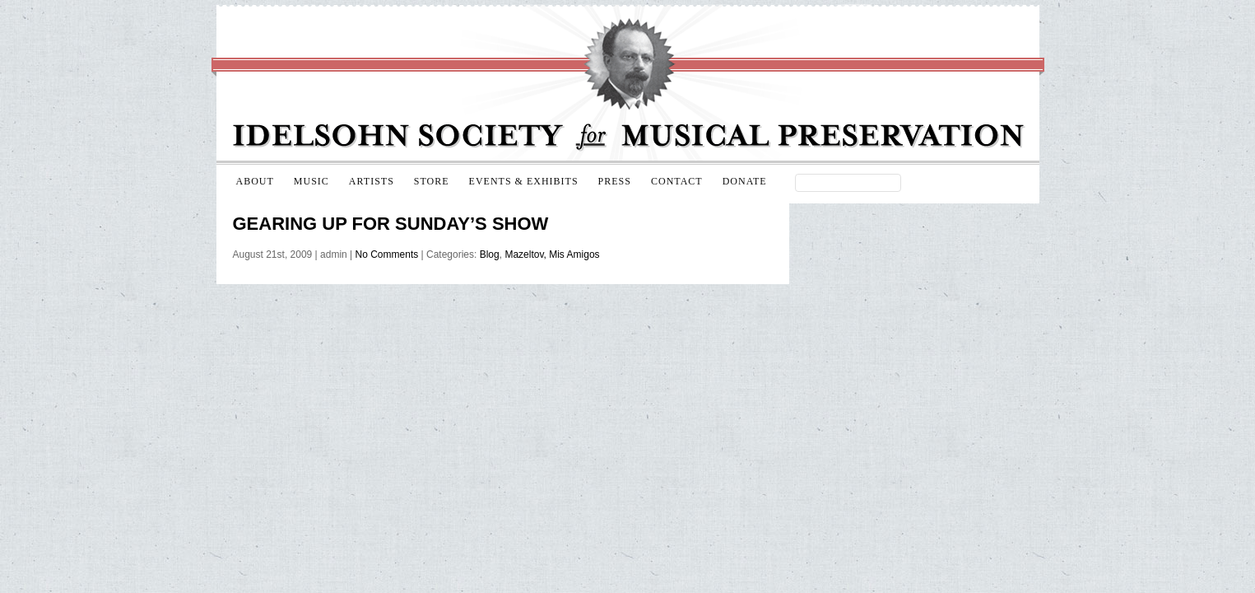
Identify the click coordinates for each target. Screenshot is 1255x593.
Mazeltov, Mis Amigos (551, 254)
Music (311, 181)
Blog (490, 254)
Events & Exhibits (524, 181)
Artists (371, 181)
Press (614, 181)
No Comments (387, 254)
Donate (745, 181)
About (255, 181)
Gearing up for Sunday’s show (391, 223)
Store (431, 181)
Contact (677, 181)
